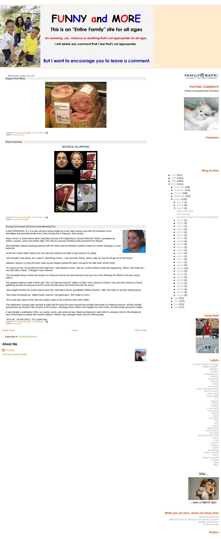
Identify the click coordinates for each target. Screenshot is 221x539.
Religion (215, 445)
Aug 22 (180, 232)
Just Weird (213, 418)
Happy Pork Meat (15, 78)
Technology (213, 450)
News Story (213, 428)
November (179, 190)
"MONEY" (214, 369)
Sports (215, 447)
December (179, 187)
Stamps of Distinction (208, 522)
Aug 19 (180, 241)
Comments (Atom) (28, 336)
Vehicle (215, 460)
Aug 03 (180, 289)
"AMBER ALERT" (210, 366)
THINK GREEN (211, 452)
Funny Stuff (16, 219)
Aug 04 (180, 286)
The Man (9, 350)
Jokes (216, 416)
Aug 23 (180, 229)
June (177, 301)
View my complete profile (14, 354)
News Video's (212, 430)
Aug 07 (180, 277)
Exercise (214, 381)
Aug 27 (180, 220)
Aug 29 (180, 208)
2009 (174, 178)
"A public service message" (205, 364)
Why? (216, 465)
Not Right (214, 433)
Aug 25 (180, 223)
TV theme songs (211, 524)
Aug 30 (180, 205)
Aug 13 (180, 259)
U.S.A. (215, 455)
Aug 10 (180, 268)
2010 (174, 175)
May (176, 304)
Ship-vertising (13, 142)
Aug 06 (180, 280)
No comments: (38, 133)
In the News (16, 324)
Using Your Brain (210, 457)
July (176, 298)
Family (215, 384)
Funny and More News (208, 389)
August (178, 199)
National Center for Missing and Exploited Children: (194, 519)
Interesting (214, 411)
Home (75, 330)
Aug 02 (180, 292)
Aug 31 (180, 202)
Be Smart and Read (209, 517)
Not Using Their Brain (208, 435)
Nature (215, 425)
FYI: (217, 398)
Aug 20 (180, 238)
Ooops (215, 438)
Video (216, 462)
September (180, 196)
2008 (174, 181)
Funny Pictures (18, 135)
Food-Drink (213, 386)
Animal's (215, 376)
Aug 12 (180, 262)
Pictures (25, 219)
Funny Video (212, 396)
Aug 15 (180, 253)
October (178, 193)
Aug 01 (180, 295)
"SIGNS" (214, 371)
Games (215, 403)
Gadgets (214, 401)
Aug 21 (180, 235)
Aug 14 (180, 256)
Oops (216, 440)
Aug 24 (180, 226)
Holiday (215, 406)
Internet (215, 413)
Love (216, 423)
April (176, 307)
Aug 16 (180, 250)
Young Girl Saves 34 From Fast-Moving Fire (30, 226)
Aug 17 (180, 247)
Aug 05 (180, 283)
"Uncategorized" (211, 374)
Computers (213, 379)
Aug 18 (180, 244)
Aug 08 (180, 274)
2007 (174, 184)
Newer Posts (8, 330)
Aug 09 (180, 271)
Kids (217, 420)
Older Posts (141, 330)
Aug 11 (180, 265)
